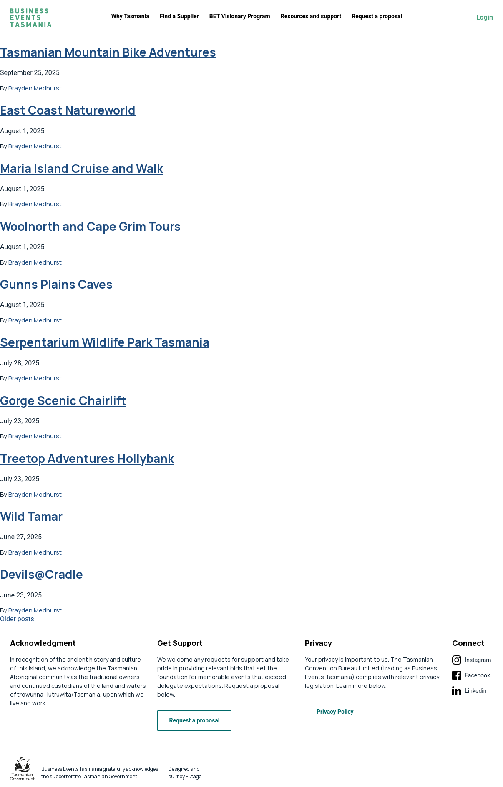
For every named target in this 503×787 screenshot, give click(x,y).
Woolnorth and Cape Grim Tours (90, 226)
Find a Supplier (179, 16)
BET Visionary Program (239, 16)
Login (484, 17)
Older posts (17, 619)
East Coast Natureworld (68, 110)
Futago (193, 776)
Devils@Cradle (41, 574)
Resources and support (311, 16)
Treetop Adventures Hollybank (87, 458)
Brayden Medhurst (35, 88)
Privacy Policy (337, 712)
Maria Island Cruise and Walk (81, 168)
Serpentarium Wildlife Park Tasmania (104, 342)
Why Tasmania (130, 16)
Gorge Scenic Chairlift (63, 400)
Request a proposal (377, 16)
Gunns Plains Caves (56, 284)
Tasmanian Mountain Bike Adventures (108, 52)
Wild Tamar (31, 516)
